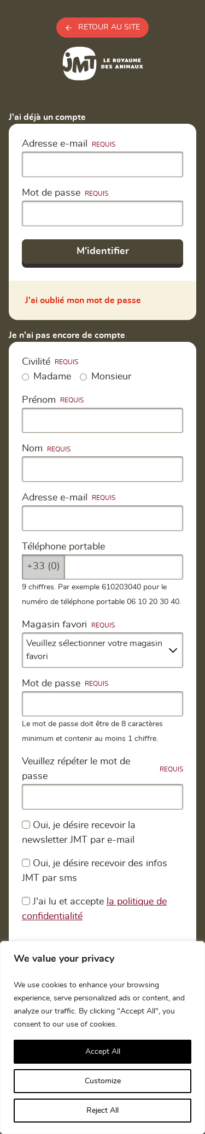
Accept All (102, 1051)
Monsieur (105, 377)
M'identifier (103, 251)
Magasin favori (54, 625)
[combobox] (102, 650)
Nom (32, 449)
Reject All (102, 1110)
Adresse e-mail (54, 144)
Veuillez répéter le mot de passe (76, 769)
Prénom (39, 400)
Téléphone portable (63, 547)
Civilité (36, 362)
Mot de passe (51, 193)
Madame (46, 377)
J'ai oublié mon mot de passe (83, 300)
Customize (103, 1081)
